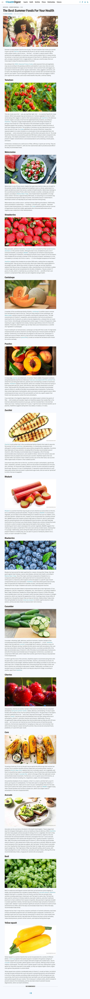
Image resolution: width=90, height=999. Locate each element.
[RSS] (87, 2)
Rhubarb (7, 511)
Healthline (44, 118)
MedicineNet (8, 315)
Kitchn (12, 770)
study (21, 129)
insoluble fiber (23, 774)
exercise (16, 51)
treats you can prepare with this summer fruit (42, 380)
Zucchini (7, 444)
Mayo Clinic (18, 770)
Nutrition (37, 2)
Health (31, 2)
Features (59, 2)
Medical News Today (22, 194)
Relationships (51, 2)
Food (21, 7)
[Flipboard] (82, 2)
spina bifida (24, 337)
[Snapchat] (85, 2)
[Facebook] (80, 2)
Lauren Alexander (8, 13)
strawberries (29, 249)
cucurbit (22, 644)
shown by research (28, 600)
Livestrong (12, 959)
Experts (26, 2)
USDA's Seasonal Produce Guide (23, 64)
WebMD (26, 252)
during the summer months (19, 710)
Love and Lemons (44, 892)
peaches (15, 378)
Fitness (44, 2)
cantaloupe (35, 311)
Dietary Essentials (14, 7)
